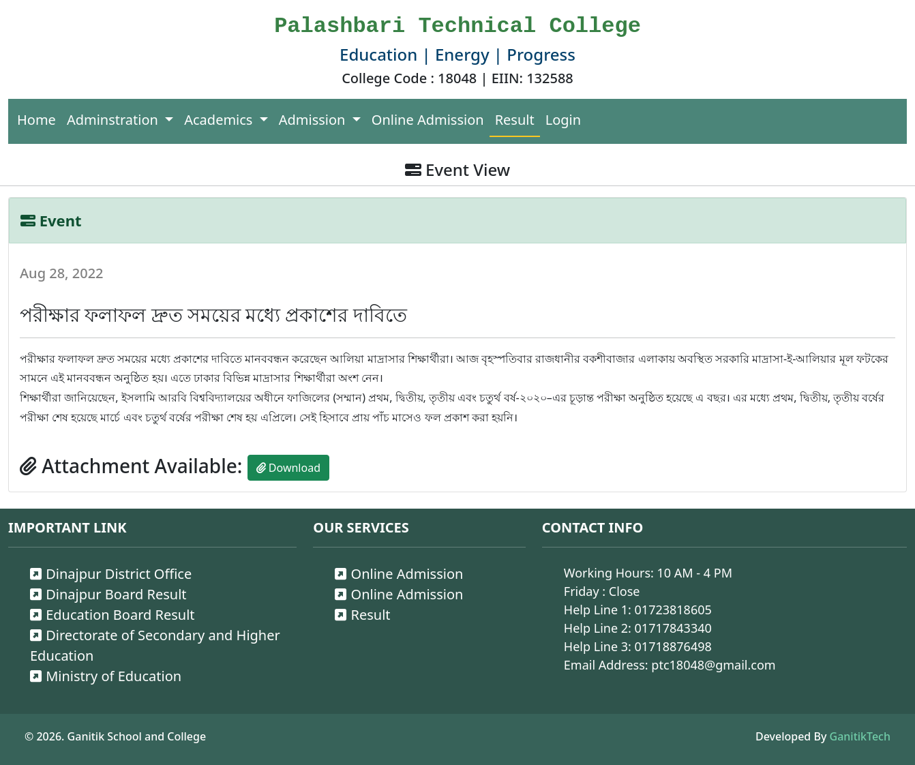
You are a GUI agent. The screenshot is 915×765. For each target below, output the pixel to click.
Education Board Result (112, 614)
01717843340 (673, 628)
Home (36, 119)
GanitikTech (860, 736)
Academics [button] (220, 119)
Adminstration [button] (114, 119)
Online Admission (428, 119)
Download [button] (288, 467)
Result (515, 119)
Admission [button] (314, 119)
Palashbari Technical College (457, 26)
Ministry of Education (105, 676)
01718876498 (673, 646)
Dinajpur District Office (111, 574)
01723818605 (673, 609)
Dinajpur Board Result (108, 594)
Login (563, 119)
